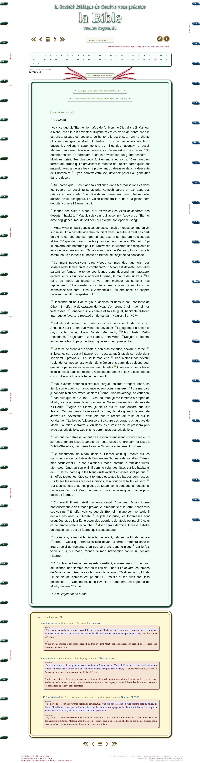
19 (133, 55)
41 (116, 60)
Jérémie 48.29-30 (51, 623)
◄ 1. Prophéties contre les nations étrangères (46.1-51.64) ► (100, 98)
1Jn (195, 440)
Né (4, 293)
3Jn (195, 479)
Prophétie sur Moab (62, 112)
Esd (3, 274)
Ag (4, 698)
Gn (3, 3)
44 (133, 60)
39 (105, 60)
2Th (195, 261)
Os (4, 524)
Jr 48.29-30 (48, 627)
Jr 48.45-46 (48, 701)
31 (61, 60)
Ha (4, 660)
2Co (195, 142)
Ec (4, 389)
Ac (196, 83)
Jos (3, 100)
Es (4, 428)
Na (4, 640)
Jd (196, 499)
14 (105, 55)
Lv (4, 42)
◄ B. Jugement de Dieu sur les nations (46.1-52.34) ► (100, 91)
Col (195, 222)
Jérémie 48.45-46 (51, 697)
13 (100, 55)
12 (94, 55)
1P (196, 400)
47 (150, 60)
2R (4, 216)
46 (144, 60)
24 (161, 55)
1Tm (196, 281)
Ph (196, 202)
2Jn (195, 460)
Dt (4, 81)
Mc (196, 23)
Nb (4, 61)
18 (127, 55)
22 (150, 55)
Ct (4, 409)
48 (155, 60)
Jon (3, 602)
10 (83, 55)
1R (4, 196)
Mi (4, 621)
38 (100, 60)
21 (144, 55)
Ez (4, 486)
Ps (4, 351)
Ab (4, 582)
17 (122, 55)
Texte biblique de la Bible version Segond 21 (36, 756)
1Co (195, 122)
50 (166, 60)
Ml (4, 737)
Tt (196, 321)
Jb (4, 331)
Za (4, 718)
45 (138, 60)
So (4, 679)
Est (3, 312)
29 (50, 60)
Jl (4, 544)
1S (4, 158)
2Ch (3, 254)
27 (39, 60)
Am (3, 563)
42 (122, 60)
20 (138, 55)
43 (127, 60)
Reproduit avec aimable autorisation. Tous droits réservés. (46, 760)
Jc (196, 380)
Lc (196, 43)
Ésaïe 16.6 (95, 623)
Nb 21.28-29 (49, 715)
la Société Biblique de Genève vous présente (100, 6)
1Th (195, 241)
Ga (196, 162)
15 (111, 55)
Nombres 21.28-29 (130, 697)
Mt (196, 3)
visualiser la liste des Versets (100, 75)
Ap (196, 519)
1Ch (3, 235)
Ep (196, 182)
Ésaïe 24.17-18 (107, 658)
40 (111, 60)
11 (89, 55)
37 (94, 60)
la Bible (100, 17)
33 (72, 60)
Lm (3, 467)
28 (45, 60)
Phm (196, 341)
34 (78, 60)
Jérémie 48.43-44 (51, 658)
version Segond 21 (100, 27)
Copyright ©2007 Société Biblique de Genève (36, 758)
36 (89, 60)
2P (196, 420)
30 (56, 60)
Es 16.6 (47, 641)
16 (116, 55)
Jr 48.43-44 (48, 662)
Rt (4, 138)
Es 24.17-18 (48, 676)
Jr (4, 447)
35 (83, 60)
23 (155, 55)
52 (39, 64)
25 (166, 55)
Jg (4, 119)
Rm (195, 102)
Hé (196, 360)
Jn (196, 63)
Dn (4, 505)
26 (34, 60)
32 (67, 60)
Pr (4, 370)
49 (161, 60)
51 (34, 64)
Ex (4, 23)
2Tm (196, 301)
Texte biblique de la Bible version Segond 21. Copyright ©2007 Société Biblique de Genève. (138, 46)
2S (4, 177)
